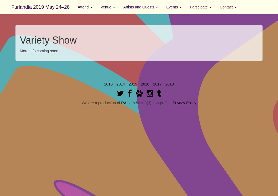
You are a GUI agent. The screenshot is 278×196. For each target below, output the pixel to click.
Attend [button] (85, 7)
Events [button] (174, 7)
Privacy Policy (184, 103)
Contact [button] (228, 7)
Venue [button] (108, 7)
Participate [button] (200, 7)
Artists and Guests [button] (140, 7)
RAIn (125, 103)
